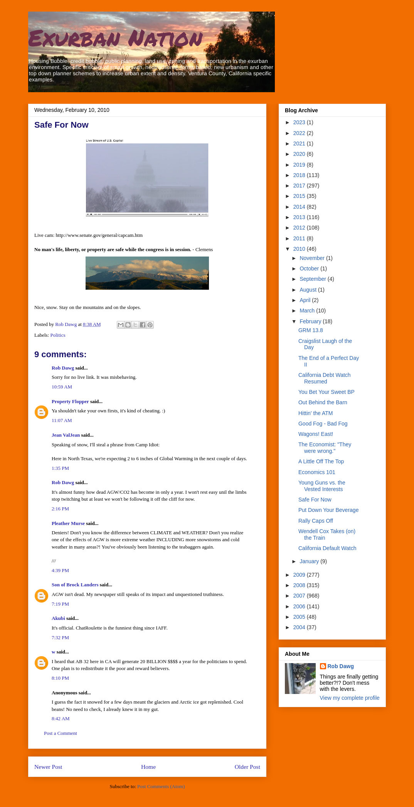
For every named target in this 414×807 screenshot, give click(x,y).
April (306, 300)
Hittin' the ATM (315, 413)
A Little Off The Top (321, 461)
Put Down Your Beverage (328, 510)
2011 (300, 238)
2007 (300, 596)
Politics (58, 335)
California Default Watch (327, 548)
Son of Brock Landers (75, 585)
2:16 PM (60, 509)
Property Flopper (70, 401)
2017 (300, 185)
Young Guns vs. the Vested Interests (321, 485)
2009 (300, 575)
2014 (300, 207)
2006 (300, 606)
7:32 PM (60, 637)
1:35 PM (60, 468)
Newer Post (48, 766)
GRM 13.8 (310, 330)
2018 (300, 175)
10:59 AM (62, 387)
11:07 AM (62, 420)
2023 (300, 122)
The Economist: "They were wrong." (324, 447)
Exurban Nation (115, 37)
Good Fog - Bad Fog (323, 423)
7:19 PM (60, 604)
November (313, 258)
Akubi (58, 618)
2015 (300, 196)
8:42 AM (61, 718)
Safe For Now (315, 499)
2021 (300, 143)
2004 (300, 627)
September (313, 279)
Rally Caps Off (315, 521)
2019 (300, 165)
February (311, 321)
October (310, 268)
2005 (300, 617)
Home (148, 766)
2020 (300, 154)
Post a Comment (60, 733)
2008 (300, 585)
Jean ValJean (66, 435)
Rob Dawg (63, 368)
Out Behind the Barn (322, 402)
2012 (300, 228)
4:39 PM (60, 570)
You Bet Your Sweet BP (326, 392)
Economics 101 (316, 472)
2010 (300, 249)
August (309, 290)
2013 (300, 217)
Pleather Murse (68, 523)
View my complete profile (350, 698)
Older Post (247, 766)
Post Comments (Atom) (161, 786)
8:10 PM (60, 678)
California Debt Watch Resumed (324, 378)
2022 (300, 133)
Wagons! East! (315, 434)
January (310, 561)
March (308, 310)
